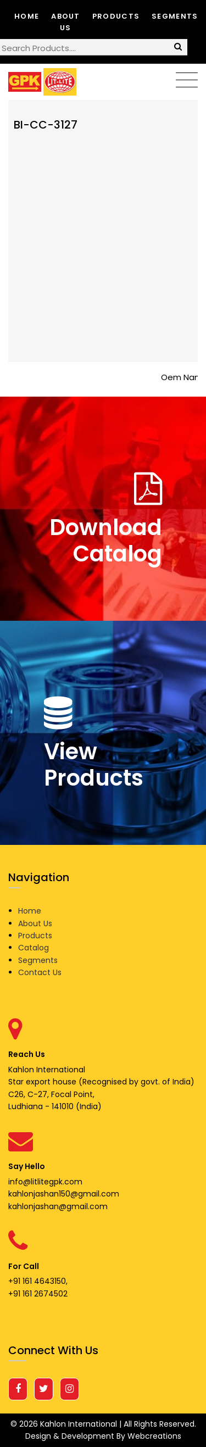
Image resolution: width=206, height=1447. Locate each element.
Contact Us (40, 972)
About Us (65, 22)
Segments (175, 16)
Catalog (33, 947)
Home (26, 16)
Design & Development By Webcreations (103, 1436)
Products (116, 16)
